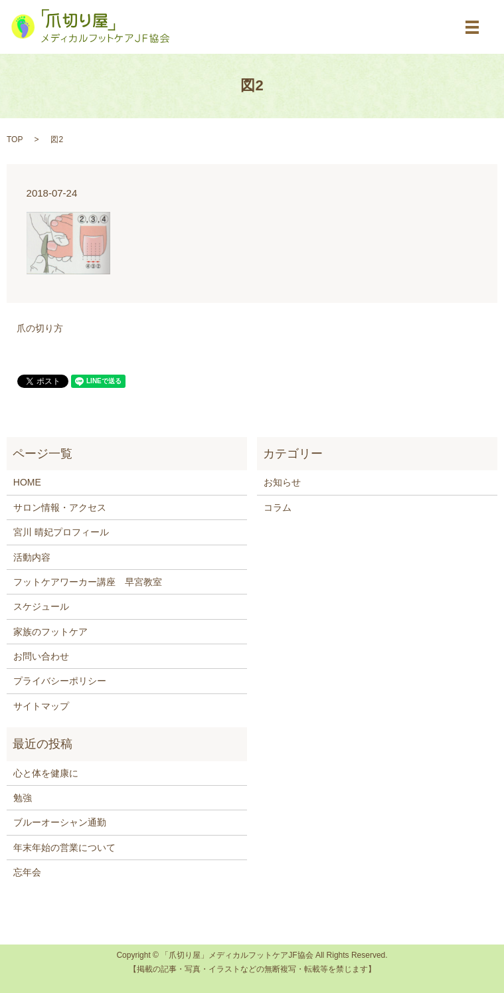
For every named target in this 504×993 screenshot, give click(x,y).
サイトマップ (41, 706)
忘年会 (27, 872)
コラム (278, 507)
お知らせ (282, 482)
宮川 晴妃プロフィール (61, 532)
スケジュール (41, 606)
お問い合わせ (41, 656)
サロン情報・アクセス (59, 507)
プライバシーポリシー (59, 681)
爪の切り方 (40, 328)
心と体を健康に (45, 773)
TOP (15, 139)
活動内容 (31, 557)
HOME (27, 482)
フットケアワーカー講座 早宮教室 (87, 582)
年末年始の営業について (64, 847)
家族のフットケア (50, 631)
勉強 (22, 797)
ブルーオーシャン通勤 (59, 822)
